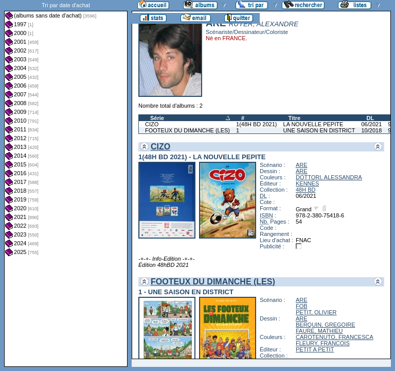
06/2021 (371, 124)
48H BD (306, 190)
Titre (295, 118)
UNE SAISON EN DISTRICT (319, 130)
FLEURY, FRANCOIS (323, 343)
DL (370, 118)
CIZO (151, 124)
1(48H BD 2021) (256, 124)
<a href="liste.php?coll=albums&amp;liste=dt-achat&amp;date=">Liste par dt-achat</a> (66, 183)
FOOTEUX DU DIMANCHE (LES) (187, 130)
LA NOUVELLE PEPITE (313, 124)
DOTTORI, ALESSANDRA (329, 177)
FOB (302, 306)
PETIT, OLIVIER (316, 312)
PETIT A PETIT (315, 349)
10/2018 (371, 130)
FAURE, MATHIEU (319, 331)
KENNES (307, 183)
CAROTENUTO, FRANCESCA (334, 337)
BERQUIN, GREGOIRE (325, 325)
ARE (302, 165)
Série (157, 118)
